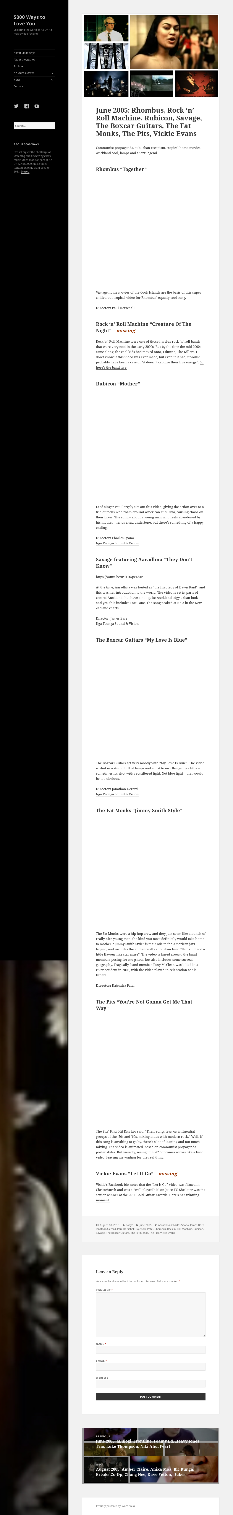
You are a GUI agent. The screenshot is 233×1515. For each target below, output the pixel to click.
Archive (18, 66)
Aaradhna (164, 1225)
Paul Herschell (125, 1229)
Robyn (129, 1225)
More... (25, 171)
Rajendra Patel (144, 1229)
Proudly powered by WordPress (115, 1506)
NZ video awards (24, 73)
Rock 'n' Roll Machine (179, 1229)
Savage (100, 1233)
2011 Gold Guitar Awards (148, 1195)
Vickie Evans (167, 1233)
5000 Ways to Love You (29, 20)
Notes (17, 80)
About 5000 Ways (24, 53)
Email (101, 1361)
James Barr (196, 1225)
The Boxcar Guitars (117, 1233)
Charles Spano (180, 1225)
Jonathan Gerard (106, 1229)
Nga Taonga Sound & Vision (117, 543)
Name (101, 1344)
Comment (104, 1290)
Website (102, 1377)
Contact (18, 86)
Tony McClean (164, 964)
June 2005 (146, 1225)
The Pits (154, 1233)
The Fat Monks (139, 1233)
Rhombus (160, 1229)
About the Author (24, 59)
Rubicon (198, 1229)
